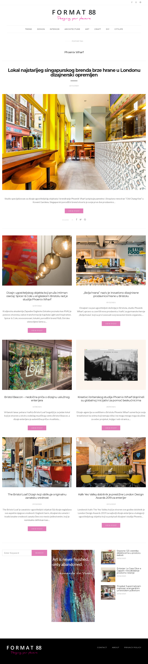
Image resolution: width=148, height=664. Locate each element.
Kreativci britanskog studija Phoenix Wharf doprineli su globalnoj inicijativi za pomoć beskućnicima (111, 399)
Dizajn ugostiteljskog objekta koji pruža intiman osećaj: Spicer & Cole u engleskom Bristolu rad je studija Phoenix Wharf (37, 297)
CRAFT (97, 29)
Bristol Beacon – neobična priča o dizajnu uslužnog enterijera (37, 399)
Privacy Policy (132, 647)
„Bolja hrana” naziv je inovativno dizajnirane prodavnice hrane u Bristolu (111, 295)
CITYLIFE (118, 29)
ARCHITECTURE (72, 29)
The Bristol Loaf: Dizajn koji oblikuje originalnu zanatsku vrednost (37, 496)
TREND (28, 29)
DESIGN (41, 29)
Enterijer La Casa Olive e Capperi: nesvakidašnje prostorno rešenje (129, 570)
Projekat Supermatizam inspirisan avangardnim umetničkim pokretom (129, 588)
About (115, 647)
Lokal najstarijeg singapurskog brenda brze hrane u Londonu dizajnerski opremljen (74, 72)
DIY (107, 29)
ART (87, 29)
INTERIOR (55, 29)
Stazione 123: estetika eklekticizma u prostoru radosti (128, 553)
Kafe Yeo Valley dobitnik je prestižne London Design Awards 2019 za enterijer (111, 496)
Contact (102, 647)
